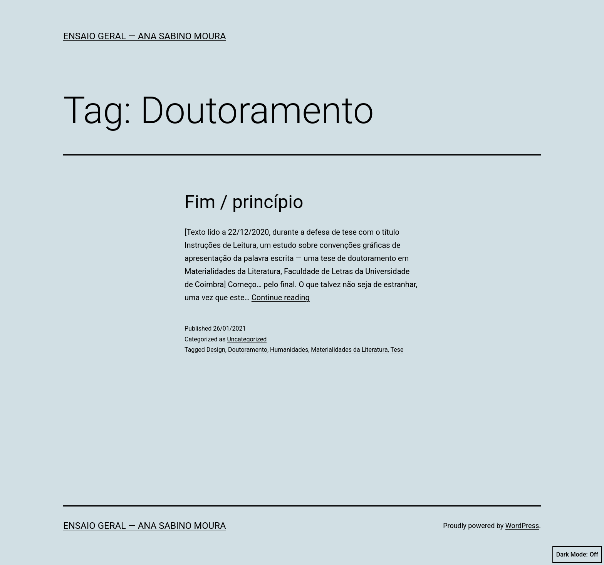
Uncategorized (247, 339)
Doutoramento (247, 349)
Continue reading (281, 297)
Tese (396, 349)
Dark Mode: (577, 554)
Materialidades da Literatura (349, 349)
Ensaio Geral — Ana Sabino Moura (144, 36)
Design (215, 349)
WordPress (522, 526)
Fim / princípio (244, 202)
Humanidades (289, 349)
